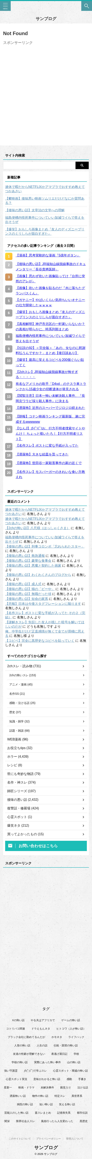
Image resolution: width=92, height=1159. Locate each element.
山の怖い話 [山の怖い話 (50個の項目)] (73, 1062)
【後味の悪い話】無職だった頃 (28, 594)
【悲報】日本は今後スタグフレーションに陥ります (43, 603)
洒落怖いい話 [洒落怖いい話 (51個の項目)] (18, 1095)
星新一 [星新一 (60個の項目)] (8, 1087)
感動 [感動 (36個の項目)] (69, 1079)
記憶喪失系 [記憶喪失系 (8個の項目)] (64, 1112)
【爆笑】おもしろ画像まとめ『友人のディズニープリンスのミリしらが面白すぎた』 (44, 231)
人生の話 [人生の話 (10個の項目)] (42, 1045)
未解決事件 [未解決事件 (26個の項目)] (47, 1087)
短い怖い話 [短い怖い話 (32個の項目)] (46, 1104)
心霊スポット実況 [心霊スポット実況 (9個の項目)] (16, 1079)
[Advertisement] (46, 92)
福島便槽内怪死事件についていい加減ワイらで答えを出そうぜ (44, 220)
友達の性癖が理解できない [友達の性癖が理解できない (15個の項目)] (29, 1053)
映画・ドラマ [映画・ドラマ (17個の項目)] (26, 1087)
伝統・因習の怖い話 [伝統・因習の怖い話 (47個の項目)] (66, 1045)
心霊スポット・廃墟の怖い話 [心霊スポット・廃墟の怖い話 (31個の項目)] (70, 1070)
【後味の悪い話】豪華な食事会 (28, 560)
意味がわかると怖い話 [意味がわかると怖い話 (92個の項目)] (46, 1079)
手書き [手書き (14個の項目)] (82, 1079)
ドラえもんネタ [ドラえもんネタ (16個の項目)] (40, 1028)
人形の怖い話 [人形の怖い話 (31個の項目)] (22, 1045)
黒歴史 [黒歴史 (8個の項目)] (84, 1121)
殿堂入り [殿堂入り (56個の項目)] (65, 1087)
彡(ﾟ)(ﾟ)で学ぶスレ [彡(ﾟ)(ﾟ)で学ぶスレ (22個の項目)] (35, 1070)
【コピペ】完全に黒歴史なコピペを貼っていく (39, 640)
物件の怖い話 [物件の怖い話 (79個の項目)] (40, 1095)
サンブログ (46, 18)
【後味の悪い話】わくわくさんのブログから (38, 575)
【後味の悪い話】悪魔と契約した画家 (33, 565)
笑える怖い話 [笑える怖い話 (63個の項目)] (67, 1104)
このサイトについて (20, 1138)
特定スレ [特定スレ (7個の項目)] (59, 1095)
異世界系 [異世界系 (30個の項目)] (77, 1095)
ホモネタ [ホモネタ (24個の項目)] (56, 1037)
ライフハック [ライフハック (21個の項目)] (76, 1037)
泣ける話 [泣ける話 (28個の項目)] (82, 1087)
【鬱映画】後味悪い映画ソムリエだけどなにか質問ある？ (44, 201)
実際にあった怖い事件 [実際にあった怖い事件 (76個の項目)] (47, 1062)
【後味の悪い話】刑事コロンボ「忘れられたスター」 (44, 546)
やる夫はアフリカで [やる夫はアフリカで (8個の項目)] (43, 1020)
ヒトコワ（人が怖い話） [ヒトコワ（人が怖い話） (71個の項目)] (71, 1028)
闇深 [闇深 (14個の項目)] (7, 1121)
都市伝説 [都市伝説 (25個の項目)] (82, 1112)
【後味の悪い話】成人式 (23, 584)
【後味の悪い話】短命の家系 (26, 599)
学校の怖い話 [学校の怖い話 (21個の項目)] (20, 1062)
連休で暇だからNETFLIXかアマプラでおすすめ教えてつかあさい (45, 189)
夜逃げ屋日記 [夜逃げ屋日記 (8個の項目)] (59, 1053)
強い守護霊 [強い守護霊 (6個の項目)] (11, 1070)
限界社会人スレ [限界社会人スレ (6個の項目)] (25, 1121)
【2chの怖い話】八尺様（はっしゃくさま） (37, 528)
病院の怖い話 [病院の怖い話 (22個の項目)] (25, 1104)
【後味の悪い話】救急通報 (25, 555)
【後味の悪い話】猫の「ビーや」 (30, 589)
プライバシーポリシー (48, 1138)
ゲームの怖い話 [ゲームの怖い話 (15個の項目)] (70, 1020)
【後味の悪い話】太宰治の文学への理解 (35, 210)
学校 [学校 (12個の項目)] (76, 1053)
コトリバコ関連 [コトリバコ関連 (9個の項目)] (15, 1028)
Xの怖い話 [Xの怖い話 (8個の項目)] (18, 1020)
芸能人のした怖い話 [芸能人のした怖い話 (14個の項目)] (16, 1112)
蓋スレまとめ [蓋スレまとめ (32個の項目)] (43, 1112)
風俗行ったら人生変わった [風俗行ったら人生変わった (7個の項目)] (57, 1121)
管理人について (74, 1138)
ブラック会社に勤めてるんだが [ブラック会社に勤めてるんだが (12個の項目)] (26, 1037)
